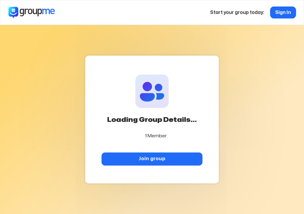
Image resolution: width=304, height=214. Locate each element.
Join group (152, 158)
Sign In (283, 12)
